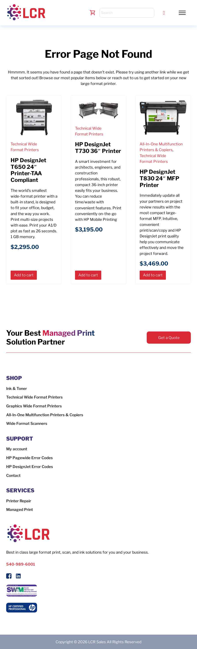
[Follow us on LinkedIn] (18, 576)
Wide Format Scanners (26, 423)
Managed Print (19, 509)
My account (16, 449)
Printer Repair (18, 501)
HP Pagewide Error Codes (29, 457)
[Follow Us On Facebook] (8, 576)
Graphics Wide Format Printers (34, 406)
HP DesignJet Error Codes (29, 466)
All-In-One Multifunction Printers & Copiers (44, 414)
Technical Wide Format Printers (34, 397)
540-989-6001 (20, 564)
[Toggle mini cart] (92, 12)
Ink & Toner (16, 388)
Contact (13, 475)
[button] (182, 12)
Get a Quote (169, 337)
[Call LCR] (164, 12)
